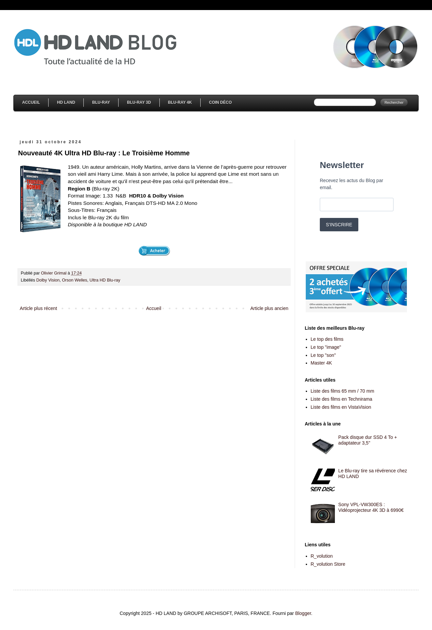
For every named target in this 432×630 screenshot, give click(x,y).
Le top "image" (326, 347)
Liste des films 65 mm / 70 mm (342, 391)
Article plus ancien (269, 308)
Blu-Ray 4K (180, 102)
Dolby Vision (48, 280)
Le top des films (327, 339)
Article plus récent (38, 308)
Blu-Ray (101, 102)
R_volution (322, 556)
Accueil (31, 102)
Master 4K (321, 363)
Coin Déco (220, 102)
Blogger (303, 613)
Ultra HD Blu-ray (104, 280)
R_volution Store (328, 564)
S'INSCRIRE (339, 224)
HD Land (66, 102)
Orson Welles (74, 280)
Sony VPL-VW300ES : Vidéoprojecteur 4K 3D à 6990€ (371, 507)
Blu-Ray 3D (139, 102)
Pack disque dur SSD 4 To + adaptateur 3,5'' (367, 440)
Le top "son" (323, 355)
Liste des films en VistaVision (341, 407)
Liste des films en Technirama (341, 399)
